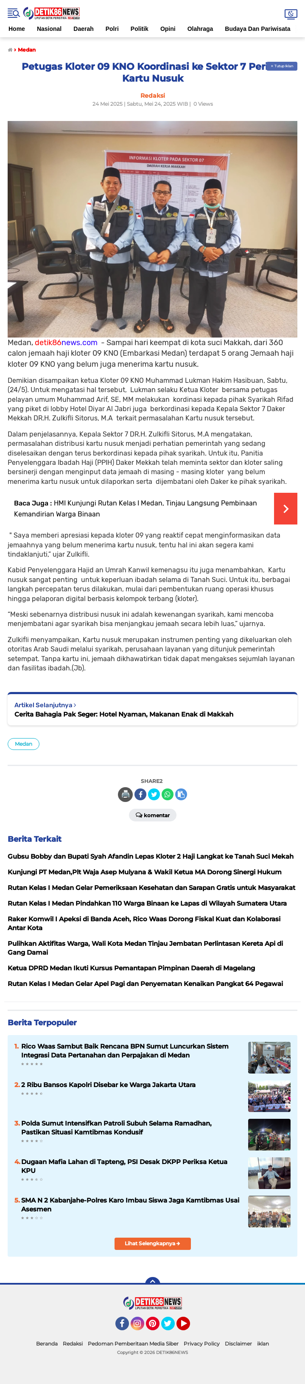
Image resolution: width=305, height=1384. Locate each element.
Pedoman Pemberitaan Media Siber (133, 1343)
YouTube (189, 1327)
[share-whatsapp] (167, 794)
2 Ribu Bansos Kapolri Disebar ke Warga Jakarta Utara (108, 1085)
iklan (263, 1343)
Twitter (171, 1327)
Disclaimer (238, 1343)
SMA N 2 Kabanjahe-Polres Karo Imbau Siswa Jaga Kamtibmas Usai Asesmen (130, 1204)
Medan (23, 744)
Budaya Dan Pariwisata (257, 28)
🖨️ (125, 794)
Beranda (47, 1343)
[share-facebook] (140, 794)
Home (16, 28)
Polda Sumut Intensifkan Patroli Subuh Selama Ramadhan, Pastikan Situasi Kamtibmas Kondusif (116, 1127)
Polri (112, 28)
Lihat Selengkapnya (152, 1243)
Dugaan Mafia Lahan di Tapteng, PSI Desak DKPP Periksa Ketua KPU (124, 1166)
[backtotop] (152, 1284)
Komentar (153, 815)
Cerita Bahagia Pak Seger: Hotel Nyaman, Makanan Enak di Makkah (123, 714)
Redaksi (73, 1343)
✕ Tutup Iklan (282, 66)
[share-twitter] (154, 794)
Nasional (49, 28)
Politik (139, 28)
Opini (168, 28)
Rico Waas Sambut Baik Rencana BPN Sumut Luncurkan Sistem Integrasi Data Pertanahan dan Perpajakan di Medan (125, 1050)
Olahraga (200, 28)
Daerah (83, 28)
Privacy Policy (202, 1343)
